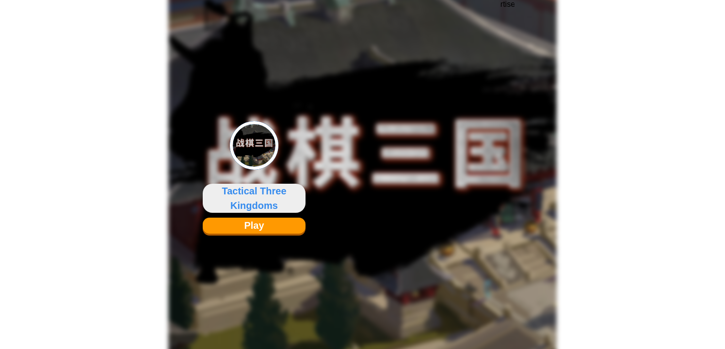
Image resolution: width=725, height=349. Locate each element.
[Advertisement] (507, 167)
